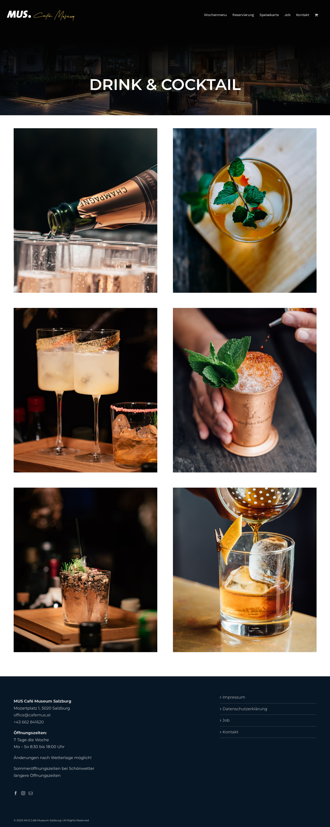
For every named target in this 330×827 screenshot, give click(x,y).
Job (226, 720)
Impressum (233, 697)
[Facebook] (16, 793)
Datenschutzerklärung (244, 708)
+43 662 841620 (29, 722)
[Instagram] (23, 793)
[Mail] (31, 793)
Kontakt (230, 732)
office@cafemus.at (32, 715)
